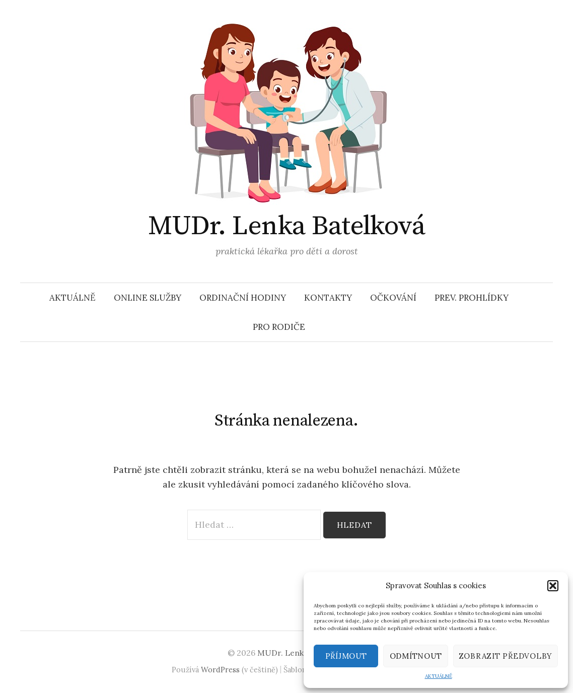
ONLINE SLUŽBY (147, 297)
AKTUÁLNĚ (438, 676)
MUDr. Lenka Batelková (286, 226)
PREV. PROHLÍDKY (472, 297)
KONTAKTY (328, 297)
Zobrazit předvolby (506, 656)
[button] (553, 586)
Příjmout (346, 656)
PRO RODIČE (279, 326)
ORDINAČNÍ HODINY (242, 297)
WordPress (220, 669)
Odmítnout (416, 656)
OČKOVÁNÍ (393, 297)
